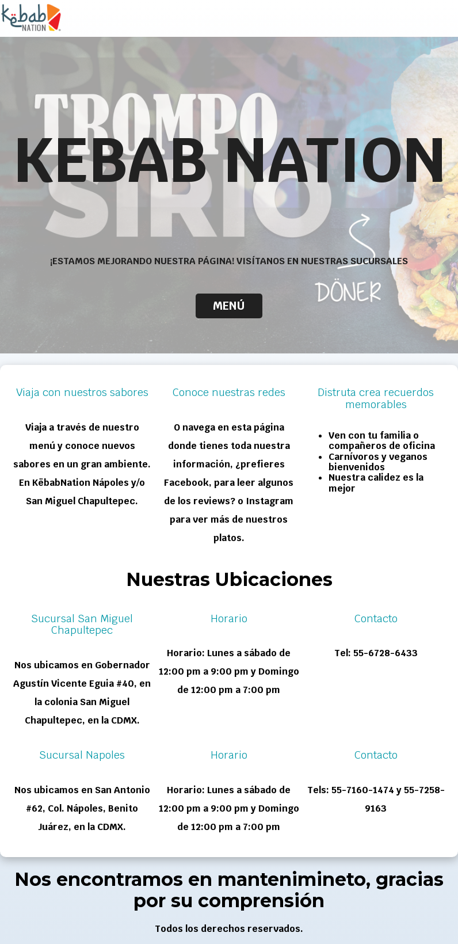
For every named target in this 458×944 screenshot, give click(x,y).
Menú (229, 305)
